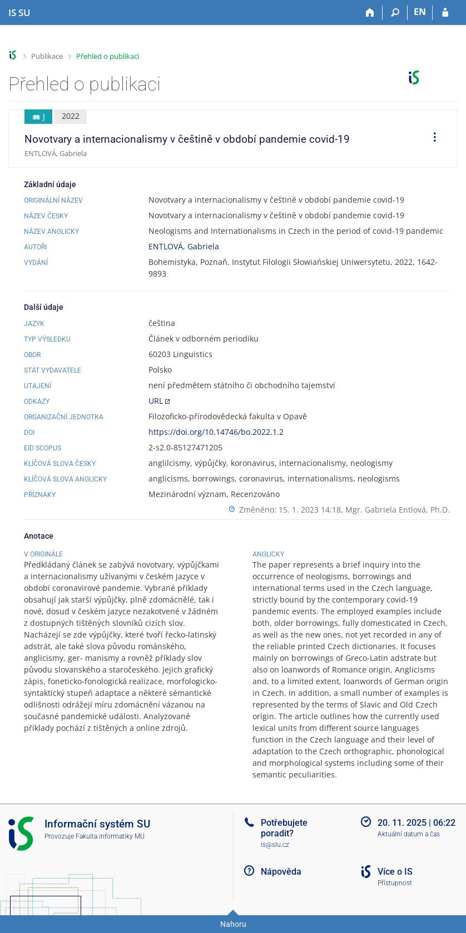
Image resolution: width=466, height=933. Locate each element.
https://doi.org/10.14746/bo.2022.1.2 (216, 432)
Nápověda (281, 871)
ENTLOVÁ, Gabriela (183, 246)
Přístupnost (395, 883)
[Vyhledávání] (395, 13)
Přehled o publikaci (107, 56)
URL (155, 400)
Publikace (47, 56)
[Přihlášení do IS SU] (445, 13)
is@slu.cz (275, 845)
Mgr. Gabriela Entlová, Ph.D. (397, 509)
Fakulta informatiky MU (110, 836)
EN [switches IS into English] (420, 12)
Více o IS (395, 871)
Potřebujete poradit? (284, 828)
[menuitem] (431, 139)
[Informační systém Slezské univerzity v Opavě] (19, 13)
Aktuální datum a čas (409, 834)
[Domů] (370, 13)
